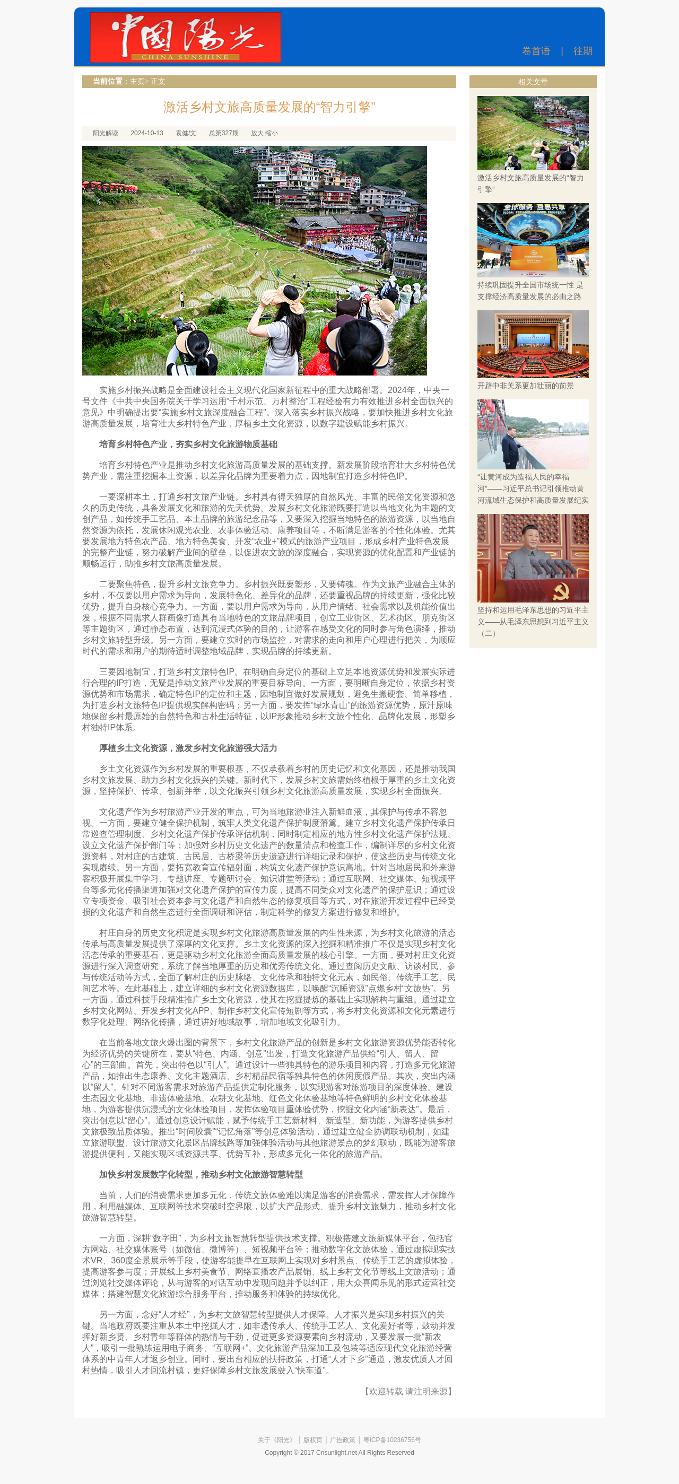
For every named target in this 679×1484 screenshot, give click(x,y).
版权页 (313, 1440)
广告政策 (342, 1440)
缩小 (271, 133)
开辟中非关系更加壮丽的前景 (525, 385)
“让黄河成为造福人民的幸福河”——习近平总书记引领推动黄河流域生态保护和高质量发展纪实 (533, 488)
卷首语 (536, 51)
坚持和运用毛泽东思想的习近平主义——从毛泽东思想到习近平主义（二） (533, 622)
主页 (137, 81)
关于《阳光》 (277, 1440)
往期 (583, 51)
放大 (257, 133)
